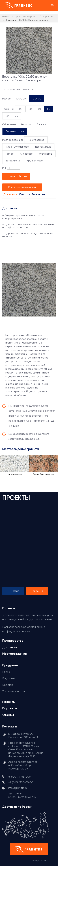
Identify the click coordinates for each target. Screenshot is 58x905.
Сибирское (26, 153)
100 (20, 109)
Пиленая (42, 124)
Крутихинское (35, 160)
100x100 (36, 98)
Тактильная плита (13, 691)
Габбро (10, 153)
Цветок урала (43, 146)
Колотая (26, 124)
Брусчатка (9, 678)
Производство (12, 640)
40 (7, 115)
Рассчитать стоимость (22, 187)
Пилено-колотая (15, 131)
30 (16, 115)
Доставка (10, 194)
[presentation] (13, 591)
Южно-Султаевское (17, 146)
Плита (6, 671)
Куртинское (45, 153)
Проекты (8, 702)
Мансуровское (36, 139)
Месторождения (14, 653)
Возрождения (13, 160)
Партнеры (9, 708)
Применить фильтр (16, 176)
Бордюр (7, 684)
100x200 (21, 98)
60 (39, 109)
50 (48, 109)
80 (30, 109)
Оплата (24, 194)
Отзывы (8, 715)
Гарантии (38, 194)
